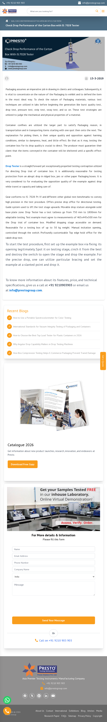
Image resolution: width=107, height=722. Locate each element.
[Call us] (7, 711)
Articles (90, 710)
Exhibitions (74, 710)
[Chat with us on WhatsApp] (7, 700)
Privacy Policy (84, 715)
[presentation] (36, 605)
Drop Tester (12, 166)
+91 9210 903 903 (13, 2)
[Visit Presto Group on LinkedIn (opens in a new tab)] (46, 695)
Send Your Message (53, 620)
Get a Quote (103, 361)
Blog (12, 21)
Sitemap (72, 715)
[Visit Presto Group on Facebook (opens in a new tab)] (25, 695)
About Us (40, 710)
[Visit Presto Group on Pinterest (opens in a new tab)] (39, 695)
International (61, 710)
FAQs (63, 715)
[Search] (97, 11)
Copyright (97, 715)
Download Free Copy (22, 464)
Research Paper (51, 715)
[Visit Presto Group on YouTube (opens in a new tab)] (53, 695)
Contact (49, 710)
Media (99, 710)
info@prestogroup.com (91, 2)
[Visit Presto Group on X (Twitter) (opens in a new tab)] (32, 695)
